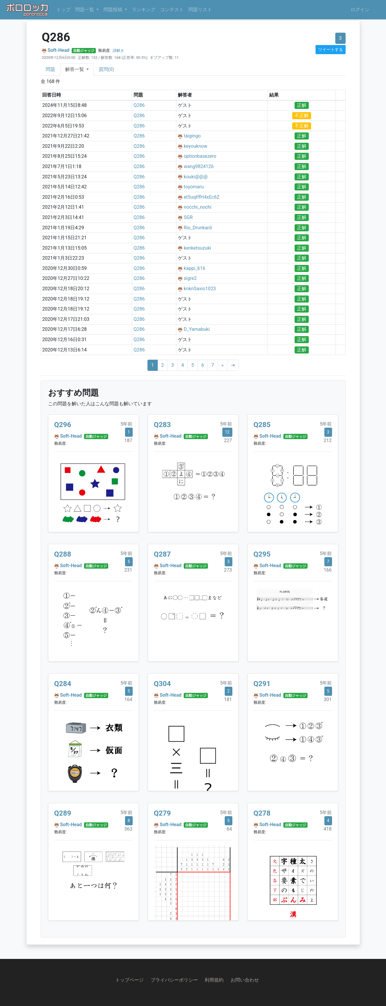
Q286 (139, 105)
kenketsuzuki (197, 248)
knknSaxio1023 (200, 288)
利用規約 (214, 980)
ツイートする (330, 49)
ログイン (360, 9)
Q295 (262, 554)
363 (128, 829)
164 (128, 699)
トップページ (129, 980)
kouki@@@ (196, 177)
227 (228, 440)
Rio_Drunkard (198, 227)
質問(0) (106, 69)
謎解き (118, 50)
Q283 (162, 425)
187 (128, 440)
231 (128, 570)
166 (328, 570)
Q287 (162, 554)
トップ (63, 9)
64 (229, 829)
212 (328, 440)
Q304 (162, 684)
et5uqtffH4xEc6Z (201, 197)
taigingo (192, 136)
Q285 (262, 425)
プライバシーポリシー (174, 980)
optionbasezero (200, 156)
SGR (188, 217)
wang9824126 (199, 166)
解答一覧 (75, 69)
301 (328, 699)
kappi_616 (194, 268)
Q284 (62, 684)
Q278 (262, 813)
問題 (50, 69)
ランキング (143, 9)
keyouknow (195, 146)
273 (228, 570)
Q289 (62, 813)
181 (228, 699)
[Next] (223, 365)
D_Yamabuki (197, 329)
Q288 (62, 554)
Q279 (162, 813)
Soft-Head (58, 50)
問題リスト (200, 9)
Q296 (62, 425)
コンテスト (172, 9)
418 (328, 829)
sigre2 (190, 278)
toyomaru (194, 187)
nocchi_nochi (197, 207)
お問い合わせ (245, 980)
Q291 (262, 684)
